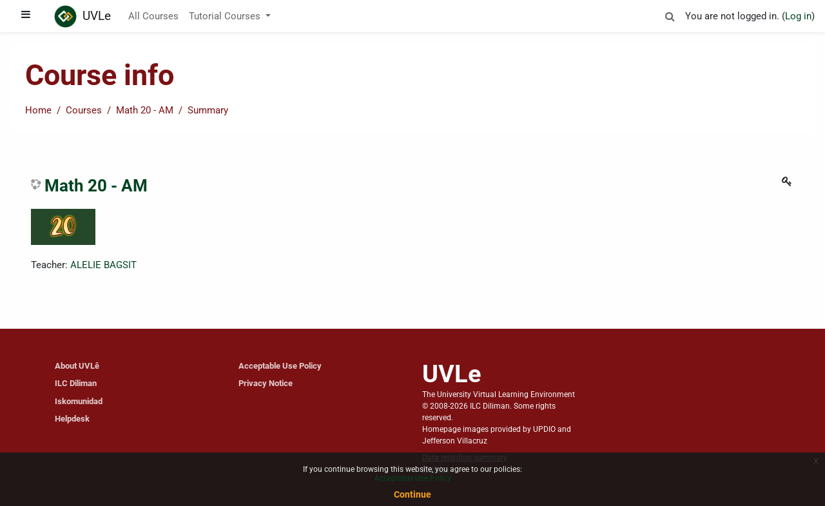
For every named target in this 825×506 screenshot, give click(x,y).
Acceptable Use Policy (280, 366)
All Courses (153, 16)
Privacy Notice (265, 383)
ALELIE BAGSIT (103, 265)
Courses (84, 110)
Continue (412, 494)
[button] (670, 14)
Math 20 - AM (144, 110)
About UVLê (77, 366)
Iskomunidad (78, 401)
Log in (798, 16)
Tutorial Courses (226, 16)
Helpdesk (72, 418)
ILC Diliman (76, 383)
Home (38, 110)
